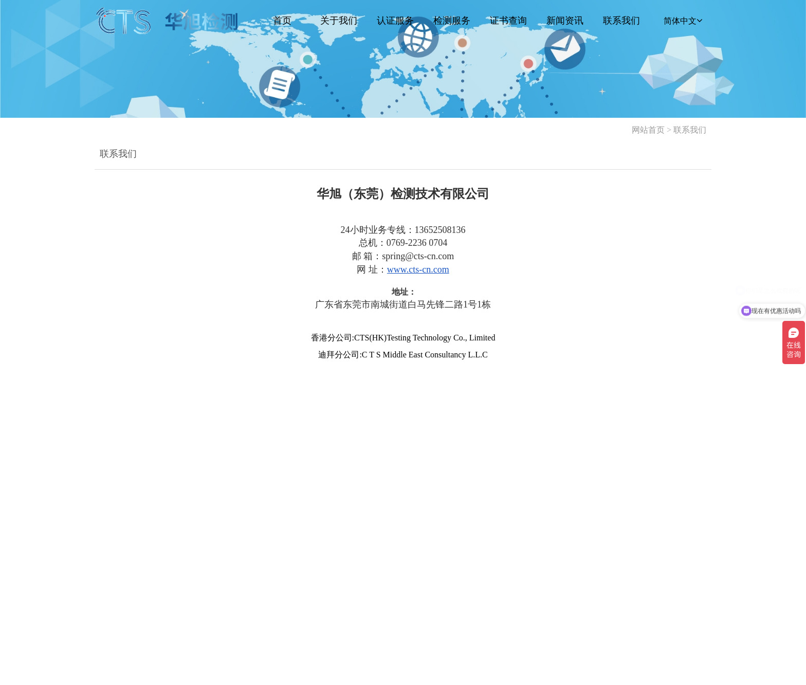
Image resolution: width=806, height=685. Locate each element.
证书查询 (508, 20)
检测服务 (451, 20)
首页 (282, 20)
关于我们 (338, 20)
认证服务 (395, 20)
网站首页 (648, 129)
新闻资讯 (564, 20)
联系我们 (621, 20)
